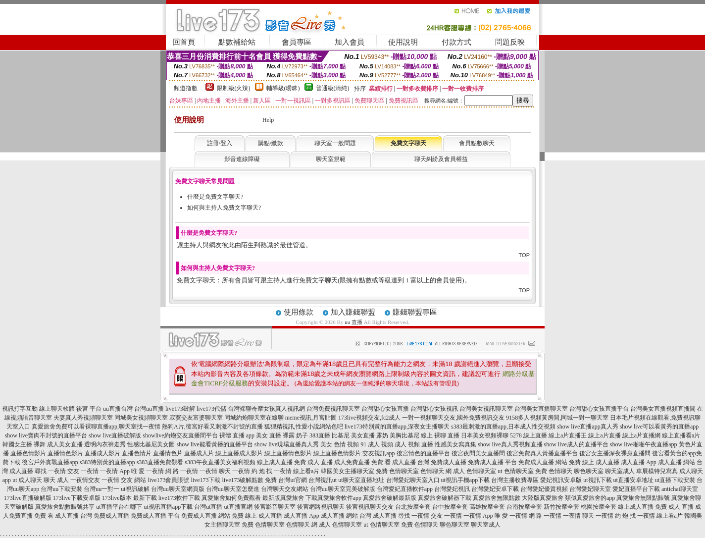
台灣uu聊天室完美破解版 (342, 488)
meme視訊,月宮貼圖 (311, 417)
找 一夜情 (279, 471)
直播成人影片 (102, 453)
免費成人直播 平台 (492, 462)
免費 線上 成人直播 (594, 462)
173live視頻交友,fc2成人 (369, 417)
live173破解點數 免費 (249, 480)
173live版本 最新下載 (129, 497)
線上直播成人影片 (239, 453)
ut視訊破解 (135, 488)
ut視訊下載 (597, 480)
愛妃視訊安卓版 (561, 480)
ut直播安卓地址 (633, 480)
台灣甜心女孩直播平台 (599, 408)
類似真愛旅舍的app (590, 497)
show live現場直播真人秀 (286, 444)
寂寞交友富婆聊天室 (196, 417)
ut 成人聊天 (27, 480)
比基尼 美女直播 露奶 (360, 435)
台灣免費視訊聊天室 (333, 408)
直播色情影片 (28, 453)
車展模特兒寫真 (657, 471)
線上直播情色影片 (288, 453)
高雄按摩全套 (487, 506)
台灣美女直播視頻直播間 (663, 408)
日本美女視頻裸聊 (484, 435)
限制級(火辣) (234, 88)
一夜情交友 (85, 480)
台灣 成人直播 (378, 515)
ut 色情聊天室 (515, 471)
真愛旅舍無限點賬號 (643, 497)
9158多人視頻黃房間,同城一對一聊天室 (557, 417)
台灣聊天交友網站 (284, 488)
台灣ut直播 (208, 506)
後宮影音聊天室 (275, 506)
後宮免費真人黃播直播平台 (542, 453)
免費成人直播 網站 (542, 462)
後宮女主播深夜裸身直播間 (615, 453)
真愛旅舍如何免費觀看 (231, 497)
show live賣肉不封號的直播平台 (46, 435)
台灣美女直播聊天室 (541, 408)
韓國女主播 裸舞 (24, 444)
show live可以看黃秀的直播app (659, 426)
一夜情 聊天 (215, 471)
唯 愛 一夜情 (147, 471)
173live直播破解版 (27, 497)
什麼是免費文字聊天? (215, 196)
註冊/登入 (219, 143)
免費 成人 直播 (313, 462)
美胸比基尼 (404, 435)
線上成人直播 (275, 462)
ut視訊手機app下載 (465, 480)
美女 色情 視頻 (339, 444)
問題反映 (510, 42)
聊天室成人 (620, 471)
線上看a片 (306, 471)
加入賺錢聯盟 (353, 312)
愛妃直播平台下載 (636, 488)
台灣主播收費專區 (515, 480)
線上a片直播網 (641, 435)
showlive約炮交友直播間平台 (180, 435)
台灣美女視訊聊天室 (486, 408)
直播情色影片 (65, 453)
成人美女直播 (65, 444)
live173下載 (205, 480)
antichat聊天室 (679, 488)
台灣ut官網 (292, 480)
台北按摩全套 (413, 506)
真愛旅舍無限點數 (496, 497)
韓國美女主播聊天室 (347, 471)
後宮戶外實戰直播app (50, 462)
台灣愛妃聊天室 (590, 488)
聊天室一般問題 (335, 143)
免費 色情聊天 (553, 471)
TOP (524, 255)
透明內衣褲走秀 (105, 444)
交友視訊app (378, 453)
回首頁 (184, 42)
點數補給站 (236, 42)
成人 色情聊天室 (474, 471)
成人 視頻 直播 (414, 444)
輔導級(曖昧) (283, 88)
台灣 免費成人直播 (441, 462)
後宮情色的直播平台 (423, 453)
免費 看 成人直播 (393, 462)
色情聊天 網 (436, 471)
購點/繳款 (270, 143)
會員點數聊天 (477, 143)
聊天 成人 (56, 480)
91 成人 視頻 (376, 444)
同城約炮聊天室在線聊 (254, 417)
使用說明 (403, 42)
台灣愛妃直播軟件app (405, 488)
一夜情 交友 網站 (123, 480)
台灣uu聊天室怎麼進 (232, 488)
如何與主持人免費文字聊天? (224, 207)
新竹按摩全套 (561, 506)
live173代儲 (211, 408)
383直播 (319, 435)
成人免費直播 (352, 462)
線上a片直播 (604, 435)
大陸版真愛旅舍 (542, 497)
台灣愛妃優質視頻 (544, 488)
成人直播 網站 (676, 462)
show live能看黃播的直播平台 (214, 444)
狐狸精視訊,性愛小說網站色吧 (303, 426)
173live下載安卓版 (77, 497)
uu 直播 (353, 322)
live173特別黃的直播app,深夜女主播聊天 (397, 426)
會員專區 (296, 42)
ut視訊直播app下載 (168, 506)
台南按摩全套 (524, 506)
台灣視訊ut (322, 480)
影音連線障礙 (242, 159)
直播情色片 (168, 453)
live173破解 (180, 408)
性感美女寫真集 (455, 444)
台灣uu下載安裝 (61, 488)
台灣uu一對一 (101, 488)
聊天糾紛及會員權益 (441, 159)
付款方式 (456, 42)
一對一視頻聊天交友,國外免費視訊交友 (453, 417)
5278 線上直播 (528, 435)
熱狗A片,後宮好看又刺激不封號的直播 (212, 426)
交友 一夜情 (83, 471)
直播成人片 (199, 453)
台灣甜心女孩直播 (385, 408)
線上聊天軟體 (57, 408)
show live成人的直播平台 (576, 444)
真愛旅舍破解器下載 (444, 497)
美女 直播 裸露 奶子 (282, 435)
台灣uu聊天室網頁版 (177, 488)
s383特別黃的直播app (107, 462)
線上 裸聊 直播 (440, 435)
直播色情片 (136, 453)
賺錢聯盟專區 (415, 312)
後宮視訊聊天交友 (370, 506)
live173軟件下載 (179, 497)
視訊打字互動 (20, 408)
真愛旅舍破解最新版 (389, 497)
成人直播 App (638, 462)
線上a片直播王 (568, 435)
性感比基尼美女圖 (151, 444)
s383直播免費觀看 (160, 462)
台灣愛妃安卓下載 (495, 488)
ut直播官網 (238, 506)
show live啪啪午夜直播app (643, 444)
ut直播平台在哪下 (119, 506)
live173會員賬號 (168, 480)
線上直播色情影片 (337, 453)
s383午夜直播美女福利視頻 (220, 462)
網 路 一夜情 (181, 471)
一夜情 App (115, 471)
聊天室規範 (331, 159)
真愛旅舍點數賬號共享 (65, 506)
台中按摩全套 (450, 506)
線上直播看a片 (681, 435)
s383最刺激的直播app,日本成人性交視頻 (503, 426)
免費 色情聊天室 (397, 471)
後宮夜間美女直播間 (478, 453)
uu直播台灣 (118, 408)
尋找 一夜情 (50, 471)
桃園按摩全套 (598, 506)
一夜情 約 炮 (248, 471)
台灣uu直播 (149, 408)
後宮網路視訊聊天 (321, 506)
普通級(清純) (333, 88)
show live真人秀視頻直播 (510, 444)
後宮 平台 (88, 408)
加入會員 (349, 42)
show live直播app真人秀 (587, 426)
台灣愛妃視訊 (452, 488)
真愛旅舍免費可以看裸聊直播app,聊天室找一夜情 (96, 426)
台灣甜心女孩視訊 (434, 408)
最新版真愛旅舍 (283, 497)
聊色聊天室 (589, 471)
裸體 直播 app (236, 435)
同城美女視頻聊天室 (141, 417)
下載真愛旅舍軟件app (333, 497)
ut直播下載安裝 (675, 480)
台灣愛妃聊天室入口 (413, 480)
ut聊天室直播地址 (361, 480)
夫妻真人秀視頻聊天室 (83, 417)
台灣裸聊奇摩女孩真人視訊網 (266, 408)
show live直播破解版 (115, 435)
